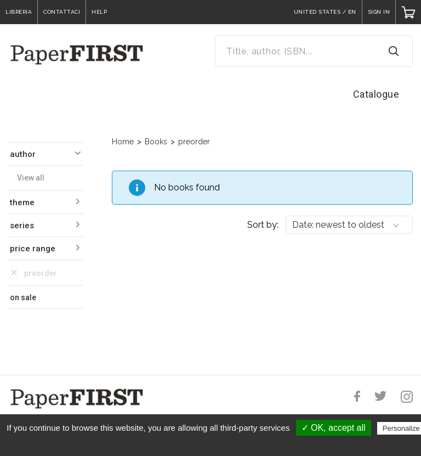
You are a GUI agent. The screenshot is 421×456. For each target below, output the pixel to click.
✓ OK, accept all (333, 427)
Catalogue (376, 94)
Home (123, 141)
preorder (194, 141)
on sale (23, 297)
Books (156, 141)
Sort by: (262, 224)
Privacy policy (216, 443)
